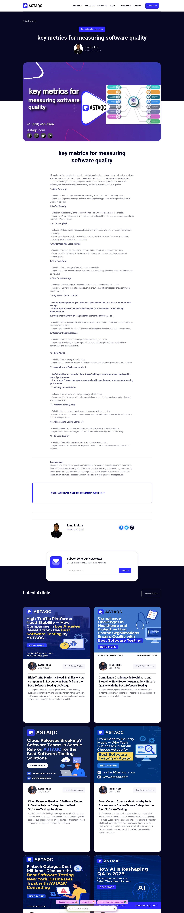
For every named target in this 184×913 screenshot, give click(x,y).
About (112, 6)
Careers (137, 6)
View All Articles (151, 593)
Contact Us (152, 6)
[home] (32, 5)
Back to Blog (30, 21)
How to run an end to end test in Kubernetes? (83, 493)
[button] (77, 6)
